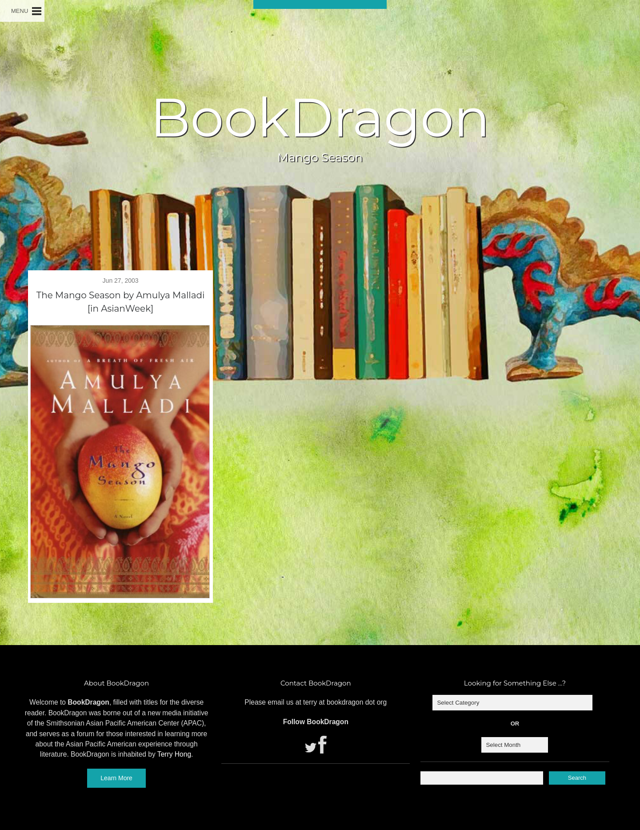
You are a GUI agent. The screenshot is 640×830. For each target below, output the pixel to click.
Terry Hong (174, 754)
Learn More (116, 778)
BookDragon (320, 117)
